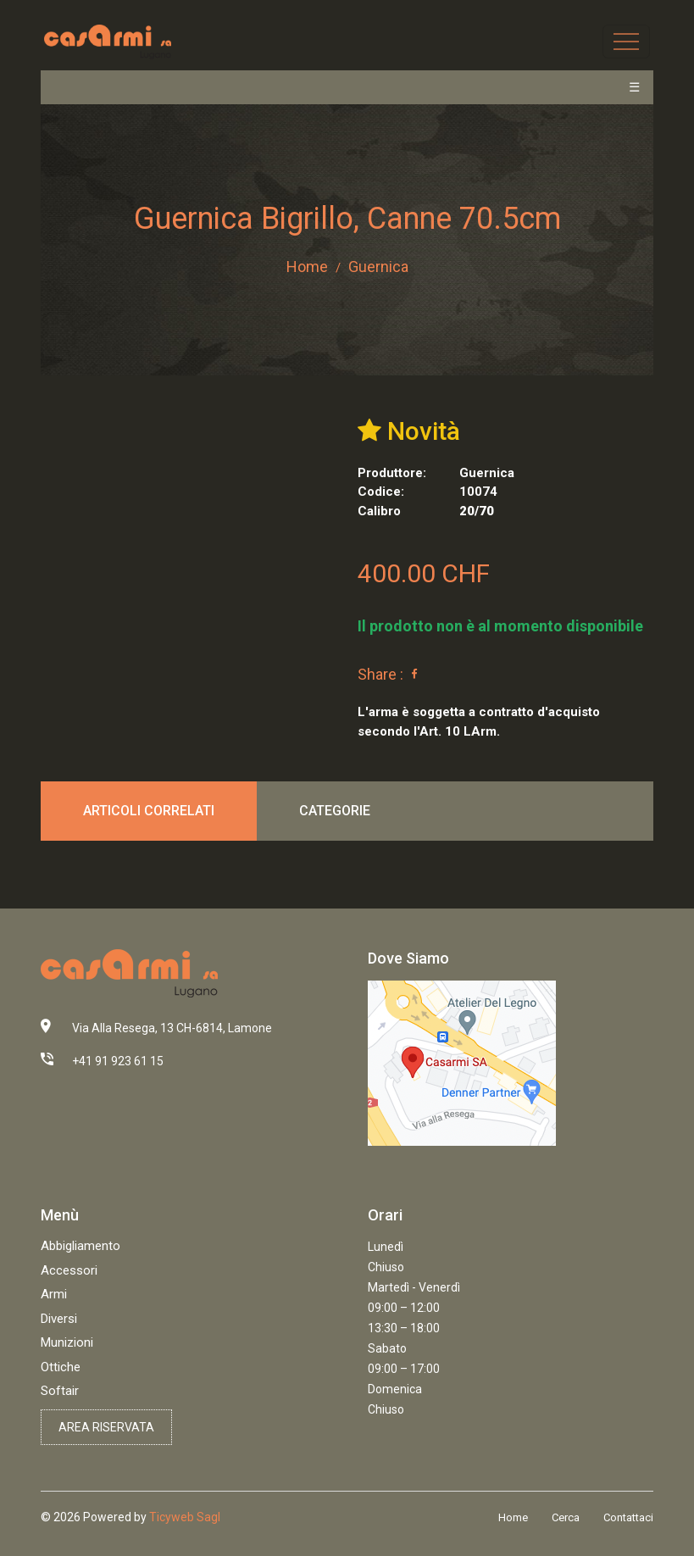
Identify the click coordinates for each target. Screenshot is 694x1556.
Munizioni (67, 1342)
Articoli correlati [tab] (148, 811)
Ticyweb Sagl (184, 1517)
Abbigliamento (80, 1245)
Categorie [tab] (334, 811)
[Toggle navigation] (626, 41)
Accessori (69, 1270)
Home (307, 266)
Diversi (59, 1318)
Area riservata (106, 1427)
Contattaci (628, 1517)
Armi (54, 1294)
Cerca (566, 1517)
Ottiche (61, 1367)
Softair (60, 1390)
